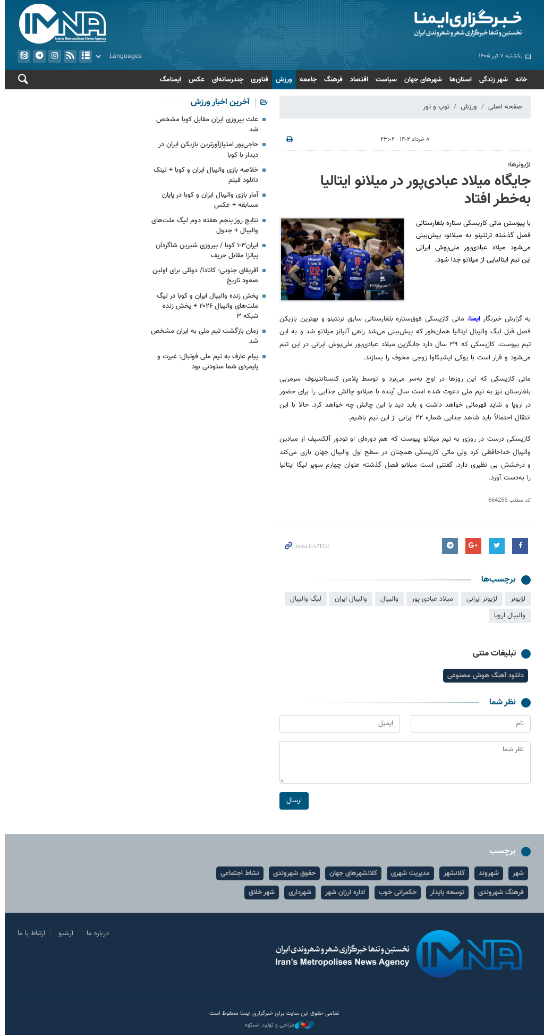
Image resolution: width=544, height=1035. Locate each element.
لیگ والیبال (303, 599)
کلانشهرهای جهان (351, 873)
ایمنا (403, 24)
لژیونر (515, 599)
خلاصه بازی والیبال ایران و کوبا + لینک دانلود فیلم (203, 175)
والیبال (387, 599)
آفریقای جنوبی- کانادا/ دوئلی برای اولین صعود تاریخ (203, 275)
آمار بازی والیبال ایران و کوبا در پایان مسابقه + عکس (208, 200)
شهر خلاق (259, 892)
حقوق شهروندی (292, 873)
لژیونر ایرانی (479, 599)
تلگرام (37, 56)
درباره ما (95, 933)
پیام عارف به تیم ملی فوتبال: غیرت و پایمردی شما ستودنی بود (205, 361)
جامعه (306, 79)
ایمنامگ (168, 79)
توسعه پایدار (445, 892)
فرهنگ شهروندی (499, 892)
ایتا (21, 56)
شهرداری (297, 892)
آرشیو (83, 56)
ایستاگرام (52, 56)
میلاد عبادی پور (430, 599)
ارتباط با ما (29, 933)
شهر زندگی (491, 79)
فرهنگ (331, 79)
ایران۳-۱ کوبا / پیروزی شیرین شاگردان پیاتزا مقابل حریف (205, 250)
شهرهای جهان (421, 79)
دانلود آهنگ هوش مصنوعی (483, 675)
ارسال (292, 800)
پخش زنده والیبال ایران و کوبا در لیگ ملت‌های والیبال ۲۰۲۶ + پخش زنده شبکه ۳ (205, 306)
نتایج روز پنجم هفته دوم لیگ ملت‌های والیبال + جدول (202, 225)
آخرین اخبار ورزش (218, 102)
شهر (516, 873)
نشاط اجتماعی (237, 873)
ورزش (282, 79)
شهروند (487, 873)
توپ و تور (434, 107)
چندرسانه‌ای (225, 79)
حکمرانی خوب (395, 892)
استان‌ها (458, 79)
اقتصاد (357, 79)
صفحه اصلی (503, 107)
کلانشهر (452, 873)
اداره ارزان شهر (343, 892)
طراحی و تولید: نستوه (277, 1025)
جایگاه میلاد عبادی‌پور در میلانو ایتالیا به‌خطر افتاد (423, 190)
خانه (519, 79)
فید (68, 56)
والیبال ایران (349, 599)
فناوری (257, 79)
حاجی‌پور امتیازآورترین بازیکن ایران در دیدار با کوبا (206, 149)
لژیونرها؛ (517, 164)
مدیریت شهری (408, 873)
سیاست (384, 79)
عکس (194, 79)
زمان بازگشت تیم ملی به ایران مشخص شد (202, 336)
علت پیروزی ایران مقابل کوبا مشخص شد (205, 124)
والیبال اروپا (507, 615)
